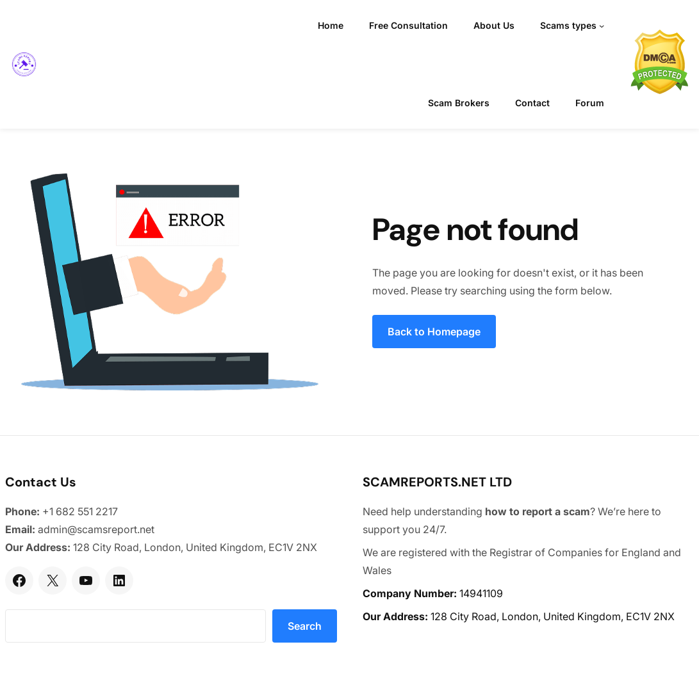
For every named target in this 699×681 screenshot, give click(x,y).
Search (305, 626)
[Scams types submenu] (601, 25)
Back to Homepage (434, 331)
